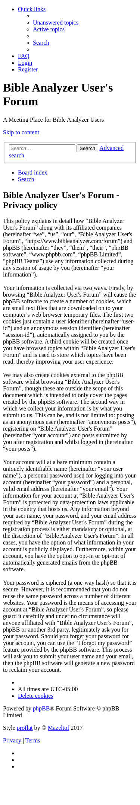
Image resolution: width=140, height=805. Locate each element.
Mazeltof (58, 728)
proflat (25, 728)
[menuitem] (55, 22)
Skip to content (21, 132)
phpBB (41, 708)
